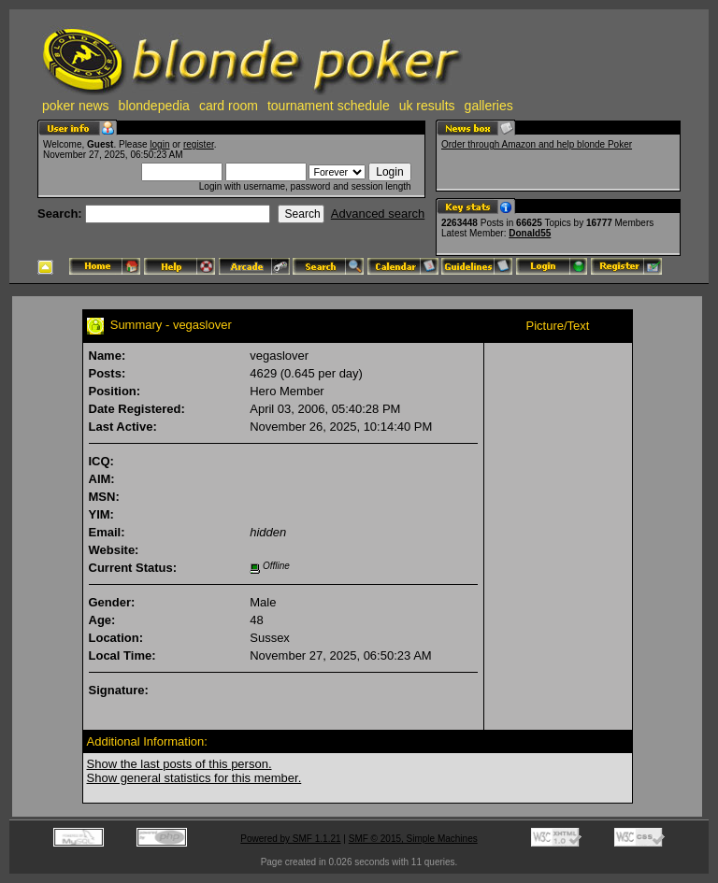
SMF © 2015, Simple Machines (413, 838)
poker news (75, 105)
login (159, 144)
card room (228, 105)
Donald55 (530, 233)
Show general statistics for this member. (194, 778)
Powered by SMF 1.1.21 (290, 838)
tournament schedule (328, 105)
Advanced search (377, 214)
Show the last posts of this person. (179, 764)
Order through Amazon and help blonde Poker (536, 144)
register (198, 144)
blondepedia (154, 105)
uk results (427, 105)
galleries (489, 105)
